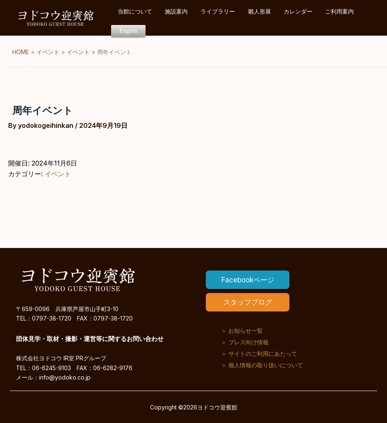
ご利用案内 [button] (324, 18)
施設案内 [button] (189, 18)
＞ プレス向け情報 (245, 341)
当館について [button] (154, 18)
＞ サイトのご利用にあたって (259, 352)
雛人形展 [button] (257, 18)
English (355, 18)
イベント (58, 174)
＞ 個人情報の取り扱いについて (262, 364)
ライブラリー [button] (223, 18)
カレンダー (289, 18)
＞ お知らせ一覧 (242, 329)
